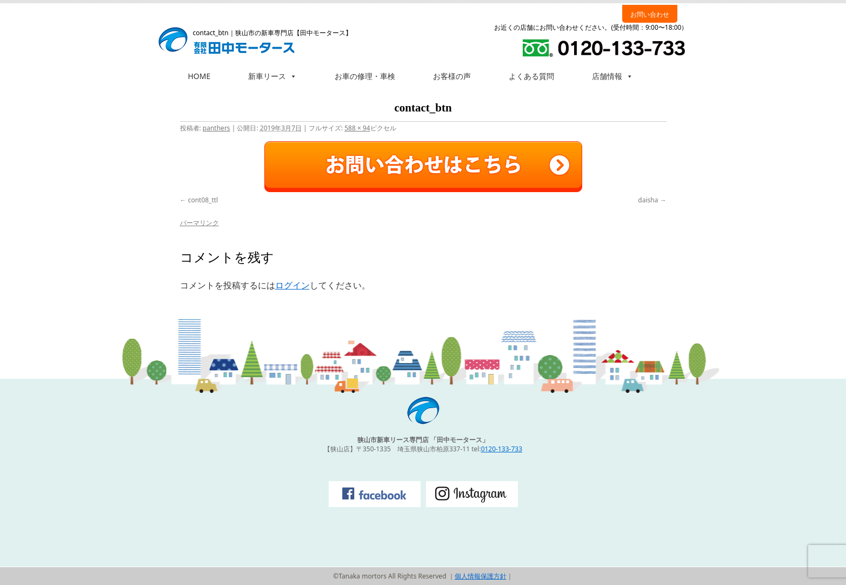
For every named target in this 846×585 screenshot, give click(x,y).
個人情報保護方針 (481, 576)
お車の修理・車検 (365, 76)
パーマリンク (199, 222)
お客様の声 (452, 76)
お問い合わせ (649, 14)
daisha (648, 200)
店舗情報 (612, 76)
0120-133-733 (501, 448)
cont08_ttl (203, 200)
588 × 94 (357, 128)
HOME (199, 76)
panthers (216, 128)
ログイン (292, 285)
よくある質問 (531, 76)
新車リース (272, 76)
